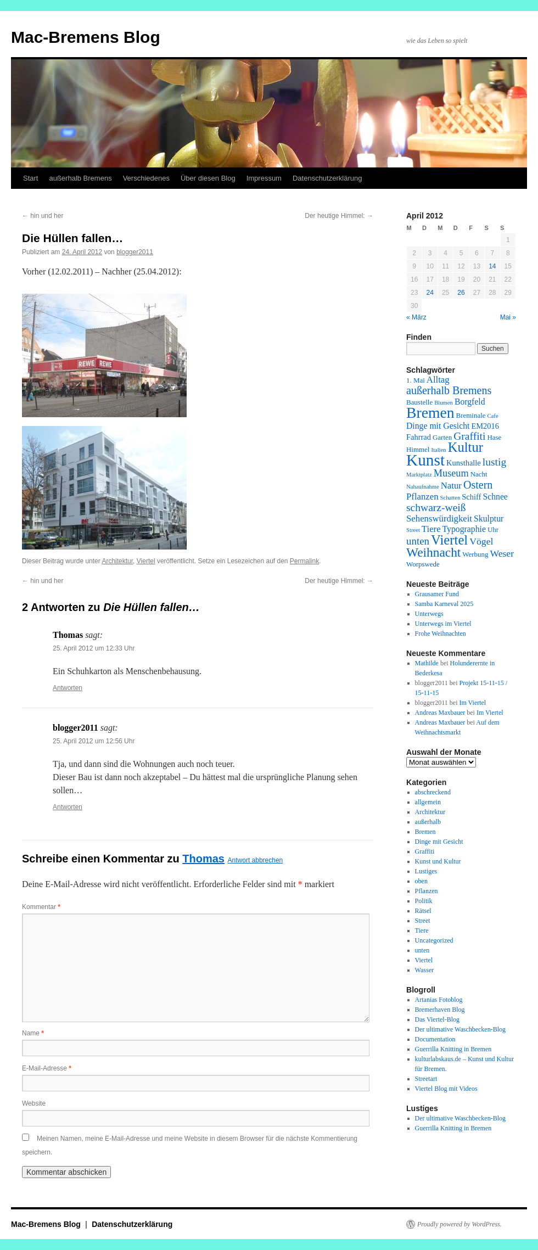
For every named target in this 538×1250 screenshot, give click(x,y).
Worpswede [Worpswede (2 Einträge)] (423, 564)
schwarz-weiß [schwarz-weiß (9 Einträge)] (436, 507)
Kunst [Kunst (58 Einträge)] (425, 460)
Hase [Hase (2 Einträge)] (494, 437)
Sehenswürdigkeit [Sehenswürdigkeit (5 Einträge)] (439, 518)
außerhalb (428, 822)
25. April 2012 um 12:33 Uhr (93, 648)
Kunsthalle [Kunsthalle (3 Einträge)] (463, 462)
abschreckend (433, 792)
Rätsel (423, 911)
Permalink (304, 561)
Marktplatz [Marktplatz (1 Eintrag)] (419, 475)
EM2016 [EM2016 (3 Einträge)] (485, 426)
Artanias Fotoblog (439, 1000)
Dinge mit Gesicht (439, 841)
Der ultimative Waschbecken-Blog (460, 1029)
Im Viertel (472, 703)
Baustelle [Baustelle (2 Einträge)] (419, 402)
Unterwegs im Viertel (443, 623)
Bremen (425, 832)
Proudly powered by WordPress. (459, 1224)
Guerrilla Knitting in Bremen (453, 1049)
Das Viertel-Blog (437, 1019)
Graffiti (425, 851)
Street (422, 920)
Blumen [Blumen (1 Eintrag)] (443, 403)
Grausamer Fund (437, 594)
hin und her (42, 216)
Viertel (146, 561)
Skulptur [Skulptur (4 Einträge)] (488, 518)
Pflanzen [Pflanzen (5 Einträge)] (422, 496)
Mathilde (427, 663)
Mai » (508, 317)
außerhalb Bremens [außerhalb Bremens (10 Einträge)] (448, 390)
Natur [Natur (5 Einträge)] (451, 485)
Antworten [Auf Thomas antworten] (67, 688)
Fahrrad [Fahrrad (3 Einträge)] (418, 437)
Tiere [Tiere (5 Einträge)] (431, 529)
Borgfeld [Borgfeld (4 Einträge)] (470, 401)
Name (33, 1033)
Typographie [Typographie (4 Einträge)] (464, 529)
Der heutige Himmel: (339, 216)
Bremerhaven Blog (440, 1009)
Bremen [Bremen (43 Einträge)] (430, 412)
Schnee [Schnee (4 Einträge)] (495, 496)
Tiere (422, 930)
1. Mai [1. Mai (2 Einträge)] (415, 380)
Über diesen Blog (208, 178)
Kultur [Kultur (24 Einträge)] (465, 447)
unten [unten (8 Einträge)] (417, 541)
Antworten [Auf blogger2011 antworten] (67, 807)
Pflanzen (426, 891)
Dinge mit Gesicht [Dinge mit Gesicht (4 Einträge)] (437, 425)
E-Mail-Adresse (46, 1068)
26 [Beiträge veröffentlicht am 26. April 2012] (460, 292)
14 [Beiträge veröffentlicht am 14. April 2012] (492, 266)
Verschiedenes (146, 178)
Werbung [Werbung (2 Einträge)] (475, 554)
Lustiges (426, 871)
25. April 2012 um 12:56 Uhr (93, 741)
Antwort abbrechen (255, 860)
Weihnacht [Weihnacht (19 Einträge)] (433, 552)
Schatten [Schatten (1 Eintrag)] (450, 498)
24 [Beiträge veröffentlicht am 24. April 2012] (429, 292)
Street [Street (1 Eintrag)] (413, 530)
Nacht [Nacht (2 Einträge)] (478, 474)
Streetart (426, 1079)
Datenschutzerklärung (327, 178)
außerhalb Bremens (80, 178)
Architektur (117, 561)
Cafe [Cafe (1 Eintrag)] (492, 416)
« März (416, 317)
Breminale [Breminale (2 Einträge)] (471, 415)
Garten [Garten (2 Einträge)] (442, 437)
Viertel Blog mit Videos (446, 1088)
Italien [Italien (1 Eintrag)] (438, 450)
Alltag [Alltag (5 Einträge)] (438, 379)
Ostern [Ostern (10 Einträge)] (477, 485)
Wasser (424, 970)
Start (30, 178)
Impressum (264, 178)
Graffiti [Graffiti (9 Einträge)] (469, 436)
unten (422, 950)
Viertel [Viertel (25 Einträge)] (449, 539)
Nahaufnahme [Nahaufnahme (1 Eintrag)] (422, 487)
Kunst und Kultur (438, 861)
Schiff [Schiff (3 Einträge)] (471, 496)
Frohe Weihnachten (440, 633)
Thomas (203, 859)
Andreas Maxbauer (440, 712)
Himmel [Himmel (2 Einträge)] (417, 449)
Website (34, 1103)
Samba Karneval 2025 (444, 604)
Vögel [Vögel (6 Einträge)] (481, 541)
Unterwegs (429, 614)
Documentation (435, 1039)
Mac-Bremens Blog (85, 37)
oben (421, 881)
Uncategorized (434, 940)
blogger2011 (134, 252)
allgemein (428, 802)
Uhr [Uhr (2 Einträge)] (492, 529)
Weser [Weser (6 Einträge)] (502, 553)
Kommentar (41, 907)
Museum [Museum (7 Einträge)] (451, 473)
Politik (424, 901)
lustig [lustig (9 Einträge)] (494, 462)
